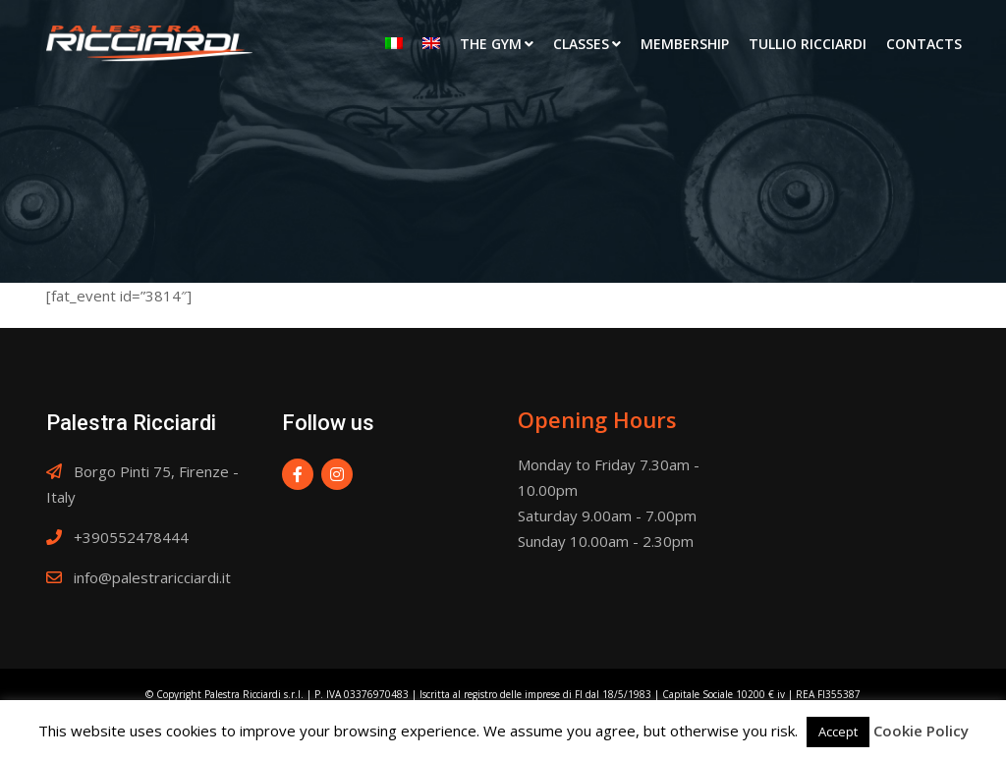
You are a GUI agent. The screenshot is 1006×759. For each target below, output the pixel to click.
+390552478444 (131, 537)
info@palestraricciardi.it (152, 577)
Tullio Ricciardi (807, 43)
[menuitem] (394, 43)
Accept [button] (838, 731)
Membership (685, 43)
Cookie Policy (921, 730)
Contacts (924, 43)
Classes (581, 43)
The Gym (491, 43)
